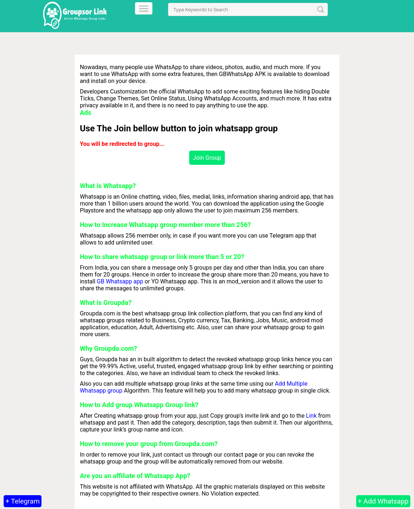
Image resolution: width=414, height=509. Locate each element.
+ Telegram (22, 501)
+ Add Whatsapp (383, 501)
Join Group (207, 157)
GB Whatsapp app (120, 281)
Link (311, 415)
